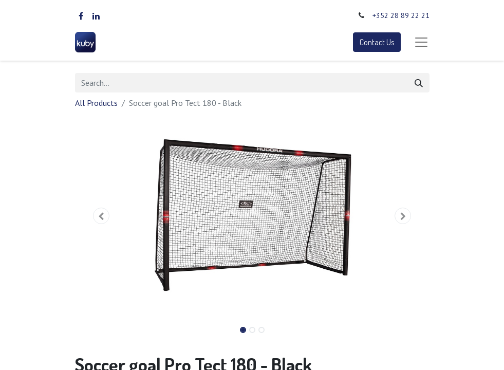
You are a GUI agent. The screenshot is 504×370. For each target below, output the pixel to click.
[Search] (419, 82)
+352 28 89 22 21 (401, 15)
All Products (96, 103)
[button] (101, 216)
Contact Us (377, 42)
